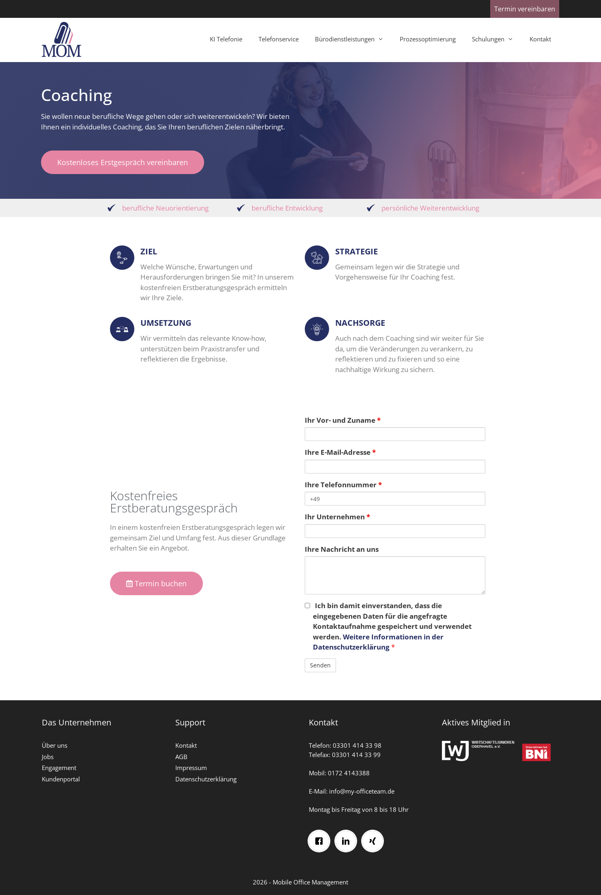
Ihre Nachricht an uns (342, 549)
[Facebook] (322, 838)
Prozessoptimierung (428, 39)
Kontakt (540, 39)
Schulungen (496, 39)
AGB (181, 757)
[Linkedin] (349, 838)
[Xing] (375, 838)
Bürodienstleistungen (353, 39)
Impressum (191, 768)
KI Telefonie (226, 39)
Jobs (48, 757)
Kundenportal (61, 779)
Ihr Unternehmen (337, 516)
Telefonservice (278, 39)
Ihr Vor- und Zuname (343, 420)
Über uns (54, 745)
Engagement (59, 768)
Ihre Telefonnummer (343, 484)
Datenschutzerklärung (206, 779)
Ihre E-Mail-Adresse (340, 452)
